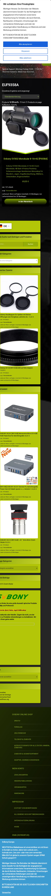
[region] (25, 31)
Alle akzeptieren (25, 44)
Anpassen (25, 51)
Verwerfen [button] (6, 893)
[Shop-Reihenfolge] (20, 96)
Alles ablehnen (25, 58)
